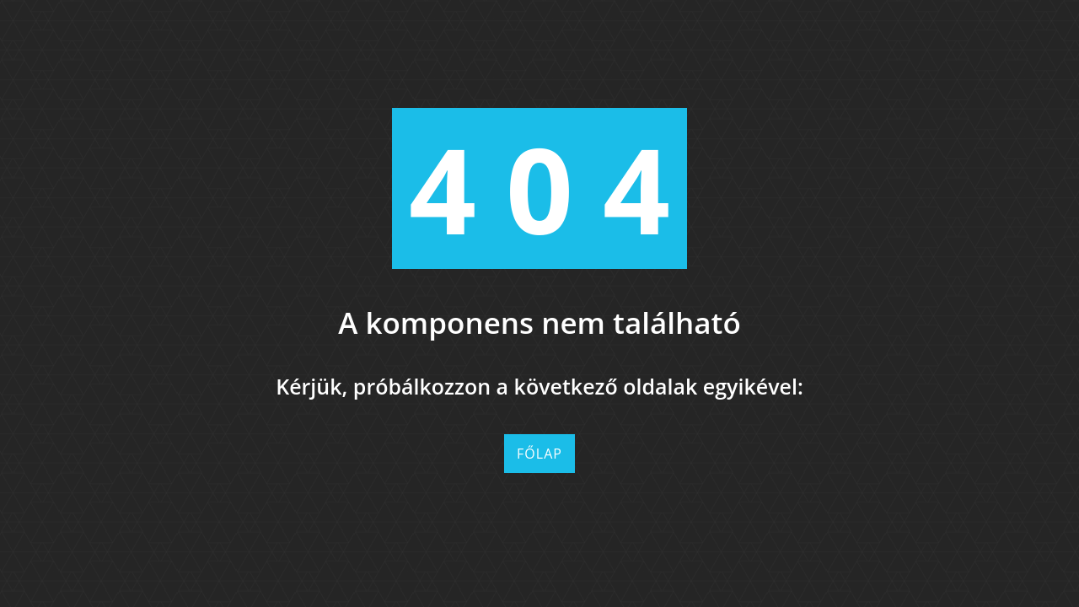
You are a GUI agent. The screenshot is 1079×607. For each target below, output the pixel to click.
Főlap (539, 453)
